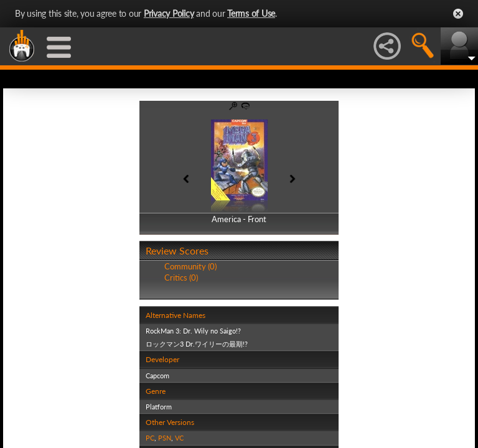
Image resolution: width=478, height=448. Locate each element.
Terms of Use (251, 13)
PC (150, 438)
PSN (164, 438)
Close (458, 14)
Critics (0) (181, 277)
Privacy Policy (169, 13)
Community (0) (190, 266)
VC (179, 438)
